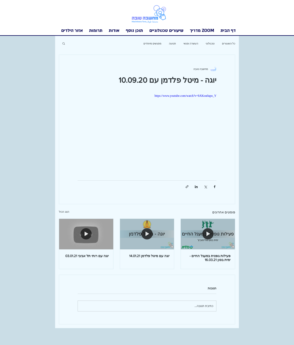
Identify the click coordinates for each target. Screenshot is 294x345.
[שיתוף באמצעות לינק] (187, 186)
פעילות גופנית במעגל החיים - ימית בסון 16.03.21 (210, 258)
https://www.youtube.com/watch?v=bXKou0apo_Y (185, 95)
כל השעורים (228, 43)
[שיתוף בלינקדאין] (196, 186)
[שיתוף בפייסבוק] (214, 186)
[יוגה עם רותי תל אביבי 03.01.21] (86, 234)
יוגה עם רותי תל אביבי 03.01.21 (87, 256)
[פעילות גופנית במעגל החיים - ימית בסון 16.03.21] (208, 234)
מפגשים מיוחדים (152, 43)
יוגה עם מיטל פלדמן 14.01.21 (149, 256)
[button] (72, 30)
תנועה (172, 43)
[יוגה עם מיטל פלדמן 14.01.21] (147, 234)
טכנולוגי (210, 43)
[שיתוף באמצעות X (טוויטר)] (205, 186)
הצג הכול (64, 211)
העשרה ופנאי (190, 43)
